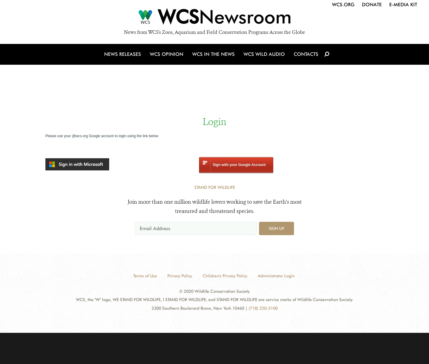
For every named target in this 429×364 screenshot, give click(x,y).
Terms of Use (145, 275)
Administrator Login (276, 275)
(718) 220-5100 (263, 308)
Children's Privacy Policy (225, 275)
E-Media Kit (403, 4)
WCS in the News (213, 54)
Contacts (306, 54)
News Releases (122, 54)
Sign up (276, 228)
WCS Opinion (166, 54)
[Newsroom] (214, 18)
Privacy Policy (179, 275)
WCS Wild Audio (264, 54)
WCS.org (343, 4)
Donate (372, 4)
